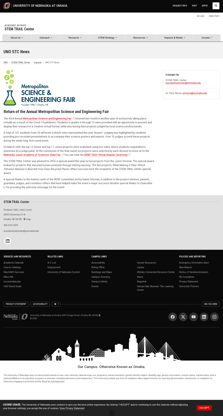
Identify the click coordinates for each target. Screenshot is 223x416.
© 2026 (34, 318)
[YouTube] (193, 317)
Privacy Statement (188, 281)
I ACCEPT (204, 407)
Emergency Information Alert (194, 262)
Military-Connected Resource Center (156, 272)
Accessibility (98, 262)
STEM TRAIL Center (19, 29)
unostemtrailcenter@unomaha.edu (183, 83)
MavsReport (185, 267)
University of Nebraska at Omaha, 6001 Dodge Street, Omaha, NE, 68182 (65, 315)
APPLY (205, 5)
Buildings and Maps (101, 272)
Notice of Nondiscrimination (193, 272)
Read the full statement (53, 381)
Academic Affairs (15, 25)
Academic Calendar (14, 262)
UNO (6, 62)
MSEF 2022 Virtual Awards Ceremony (105, 154)
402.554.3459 (11, 225)
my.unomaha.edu (12, 281)
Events (95, 286)
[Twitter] (183, 317)
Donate (206, 37)
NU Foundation (186, 276)
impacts (38, 62)
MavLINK (8, 276)
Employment (53, 267)
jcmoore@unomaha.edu (195, 93)
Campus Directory (100, 276)
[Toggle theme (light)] (56, 304)
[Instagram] (214, 317)
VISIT (194, 5)
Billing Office (98, 267)
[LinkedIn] (7, 241)
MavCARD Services (14, 272)
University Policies (189, 286)
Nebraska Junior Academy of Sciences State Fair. (32, 154)
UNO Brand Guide (13, 286)
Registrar (142, 281)
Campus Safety (99, 281)
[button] (16, 38)
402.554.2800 (210, 304)
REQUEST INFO (180, 5)
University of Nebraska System (63, 272)
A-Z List (51, 262)
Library (140, 267)
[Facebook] (172, 317)
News (140, 276)
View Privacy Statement (72, 408)
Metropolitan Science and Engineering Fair (47, 118)
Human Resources (146, 262)
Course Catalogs (12, 267)
